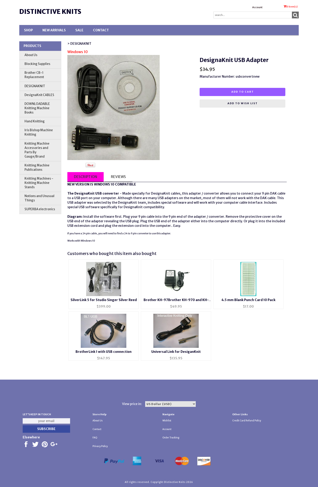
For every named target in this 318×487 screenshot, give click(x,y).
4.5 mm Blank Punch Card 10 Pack (248, 300)
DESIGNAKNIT (34, 86)
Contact (101, 30)
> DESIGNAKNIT (79, 44)
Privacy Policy (100, 446)
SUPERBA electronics (39, 209)
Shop (28, 30)
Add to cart (242, 91)
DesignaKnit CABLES (39, 95)
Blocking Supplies (37, 64)
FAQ (95, 437)
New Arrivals (54, 30)
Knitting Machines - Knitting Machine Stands (38, 183)
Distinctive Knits (50, 11)
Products (32, 46)
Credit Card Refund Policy (246, 420)
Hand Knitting (34, 121)
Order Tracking (170, 437)
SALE (79, 30)
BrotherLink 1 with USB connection (104, 352)
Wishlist (166, 420)
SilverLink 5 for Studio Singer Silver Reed (104, 300)
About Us (30, 55)
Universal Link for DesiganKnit (176, 352)
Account (257, 7)
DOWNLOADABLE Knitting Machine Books (37, 108)
